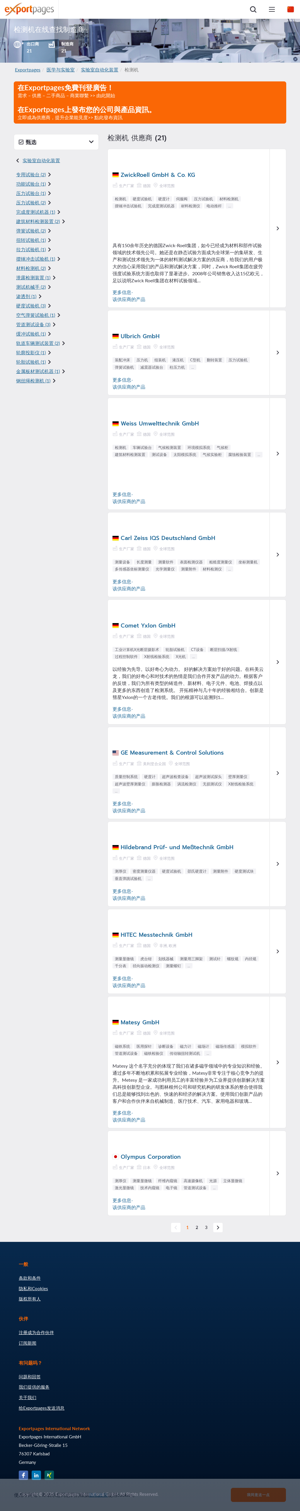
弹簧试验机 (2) (31, 230)
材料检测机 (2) (31, 268)
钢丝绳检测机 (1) (33, 380)
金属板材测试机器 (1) (38, 371)
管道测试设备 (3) (33, 324)
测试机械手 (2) (31, 287)
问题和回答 (30, 1376)
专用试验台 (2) (31, 174)
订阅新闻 (27, 1343)
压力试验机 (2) (31, 202)
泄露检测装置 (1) (33, 277)
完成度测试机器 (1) (35, 212)
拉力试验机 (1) (31, 249)
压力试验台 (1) (31, 193)
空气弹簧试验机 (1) (35, 315)
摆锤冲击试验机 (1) (35, 258)
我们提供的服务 (34, 1386)
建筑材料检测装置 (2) (38, 221)
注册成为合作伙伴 (36, 1332)
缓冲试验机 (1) (31, 333)
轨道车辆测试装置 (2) (38, 343)
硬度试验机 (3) (31, 305)
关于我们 (27, 1397)
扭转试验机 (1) (31, 240)
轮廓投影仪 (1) (31, 352)
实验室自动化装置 (99, 69)
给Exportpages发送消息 (41, 1408)
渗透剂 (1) (26, 296)
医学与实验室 (61, 69)
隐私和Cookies (33, 1288)
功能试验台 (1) (31, 184)
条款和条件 (30, 1278)
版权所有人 (30, 1298)
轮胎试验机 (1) (31, 362)
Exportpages (27, 69)
